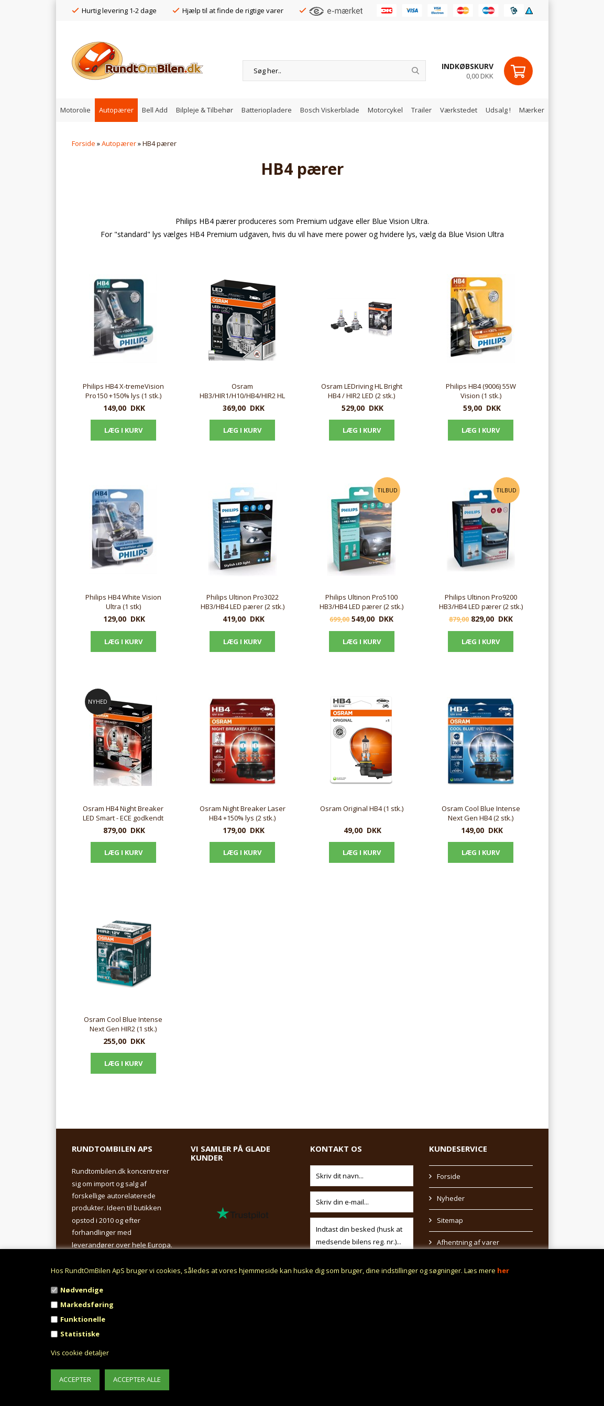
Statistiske (80, 1333)
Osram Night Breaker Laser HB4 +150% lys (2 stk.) (242, 813)
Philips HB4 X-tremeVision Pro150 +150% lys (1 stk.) (123, 390)
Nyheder (451, 1198)
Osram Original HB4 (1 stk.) (361, 808)
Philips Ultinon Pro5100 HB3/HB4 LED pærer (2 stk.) (361, 601)
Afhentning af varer (468, 1242)
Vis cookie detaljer (80, 1352)
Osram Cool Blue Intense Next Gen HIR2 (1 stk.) (123, 1024)
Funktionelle (82, 1319)
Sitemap (450, 1220)
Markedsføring (87, 1304)
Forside (83, 143)
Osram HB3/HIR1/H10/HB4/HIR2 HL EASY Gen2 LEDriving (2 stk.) (242, 391)
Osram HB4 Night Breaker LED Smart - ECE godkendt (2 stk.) (123, 814)
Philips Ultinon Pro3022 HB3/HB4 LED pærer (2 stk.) (242, 601)
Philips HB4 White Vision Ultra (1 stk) (123, 601)
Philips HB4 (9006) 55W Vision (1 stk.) (481, 390)
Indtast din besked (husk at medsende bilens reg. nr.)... (362, 1236)
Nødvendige (81, 1290)
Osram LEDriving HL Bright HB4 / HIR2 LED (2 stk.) (361, 390)
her (503, 1270)
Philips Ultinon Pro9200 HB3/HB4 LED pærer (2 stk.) (481, 601)
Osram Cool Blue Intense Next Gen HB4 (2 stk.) (481, 813)
